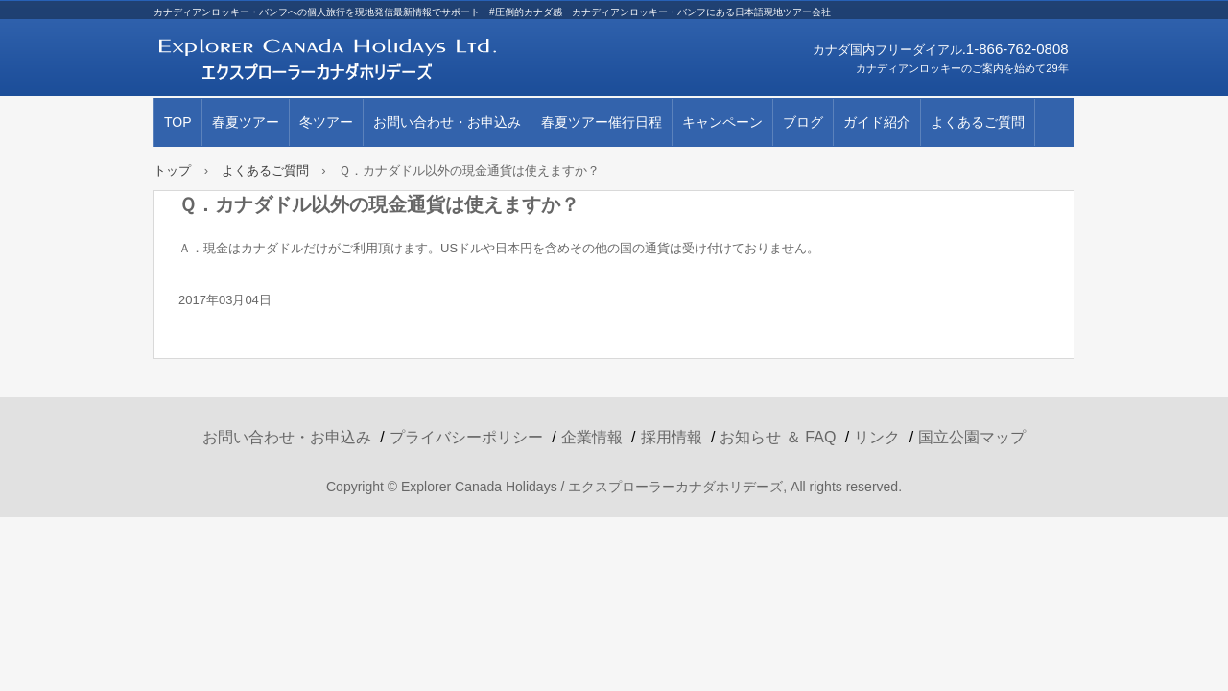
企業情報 (592, 437)
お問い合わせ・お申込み (447, 122)
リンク (877, 437)
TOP (178, 122)
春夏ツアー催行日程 (601, 122)
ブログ (803, 122)
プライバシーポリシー (466, 437)
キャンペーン (722, 122)
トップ (172, 170)
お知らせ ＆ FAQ (778, 437)
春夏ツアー (245, 122)
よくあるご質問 (978, 122)
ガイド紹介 (876, 122)
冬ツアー (326, 122)
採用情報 (671, 437)
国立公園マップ (972, 437)
